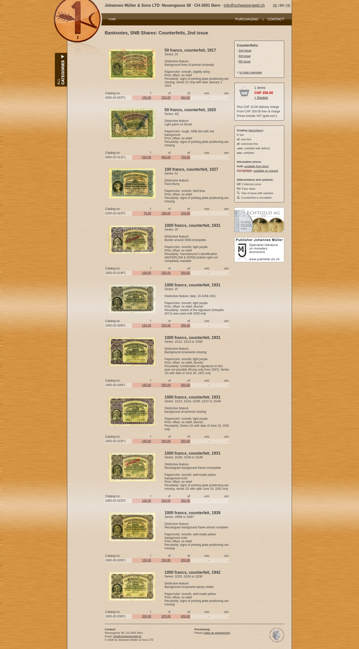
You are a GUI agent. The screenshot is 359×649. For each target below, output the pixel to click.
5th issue (245, 61)
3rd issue (245, 56)
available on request (266, 170)
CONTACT (276, 19)
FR (288, 5)
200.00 (146, 616)
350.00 (185, 273)
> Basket (261, 98)
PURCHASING (247, 19)
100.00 (166, 213)
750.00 (185, 157)
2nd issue (245, 50)
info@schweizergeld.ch (244, 5)
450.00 (185, 97)
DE (275, 5)
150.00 (146, 97)
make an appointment (217, 632)
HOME (112, 19)
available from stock (256, 166)
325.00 (166, 616)
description (255, 130)
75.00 (147, 213)
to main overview (250, 72)
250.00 (166, 97)
